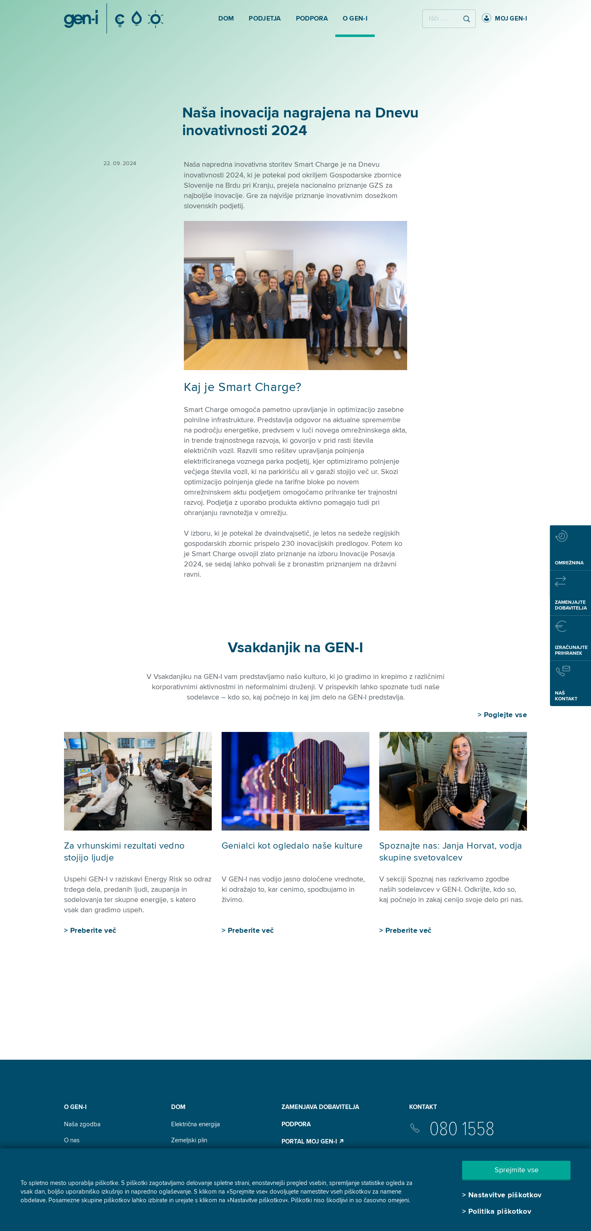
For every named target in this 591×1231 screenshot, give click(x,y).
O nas (72, 1140)
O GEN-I (75, 1107)
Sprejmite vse (516, 1169)
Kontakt (423, 1107)
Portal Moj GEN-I (313, 1141)
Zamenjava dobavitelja (320, 1107)
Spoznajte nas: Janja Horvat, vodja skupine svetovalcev (450, 851)
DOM (178, 1107)
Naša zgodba (82, 1124)
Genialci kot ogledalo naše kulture (292, 845)
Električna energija (195, 1124)
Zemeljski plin (189, 1140)
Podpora (296, 1124)
